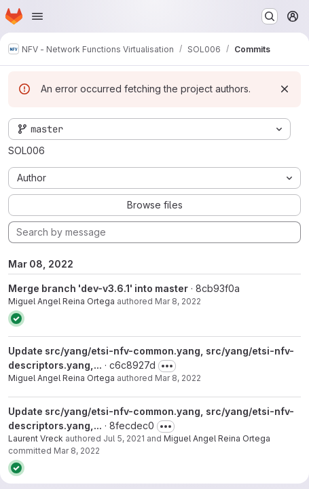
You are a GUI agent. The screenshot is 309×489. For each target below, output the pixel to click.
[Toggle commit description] (167, 366)
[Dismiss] (284, 89)
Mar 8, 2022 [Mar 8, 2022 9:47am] (77, 451)
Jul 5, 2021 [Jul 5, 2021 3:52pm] (124, 438)
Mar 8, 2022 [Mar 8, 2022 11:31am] (178, 301)
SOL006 (26, 150)
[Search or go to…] (269, 16)
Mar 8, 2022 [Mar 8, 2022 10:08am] (178, 378)
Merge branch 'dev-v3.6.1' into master (98, 288)
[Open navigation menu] (37, 16)
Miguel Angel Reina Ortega (61, 301)
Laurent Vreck (35, 438)
